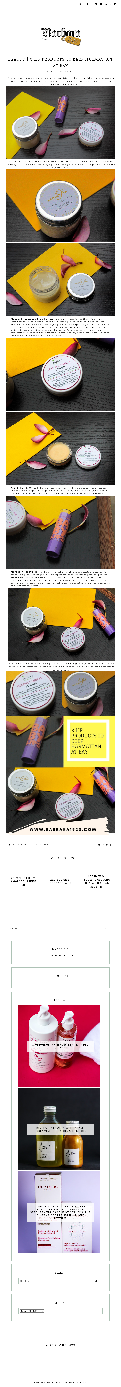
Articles (18, 845)
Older (105, 929)
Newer (16, 929)
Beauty (28, 845)
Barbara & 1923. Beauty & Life (49, 1382)
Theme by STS (79, 1382)
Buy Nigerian (40, 845)
